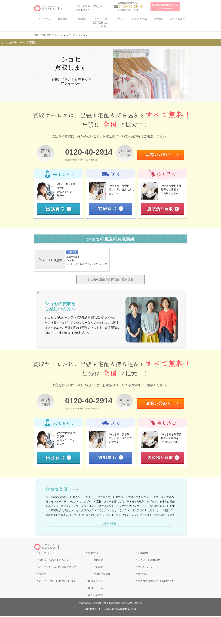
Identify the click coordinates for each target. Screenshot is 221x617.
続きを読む (110, 524)
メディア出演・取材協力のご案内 (100, 22)
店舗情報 (158, 18)
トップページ (43, 18)
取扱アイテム (139, 18)
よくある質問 (177, 18)
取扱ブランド (95, 581)
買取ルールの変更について (54, 560)
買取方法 (93, 553)
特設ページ (45, 574)
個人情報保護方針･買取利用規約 (156, 581)
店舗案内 (143, 553)
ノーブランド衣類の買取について (58, 567)
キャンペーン (145, 567)
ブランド (120, 18)
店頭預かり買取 (102, 574)
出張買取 (63, 18)
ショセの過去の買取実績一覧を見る (110, 279)
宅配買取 (82, 18)
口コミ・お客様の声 (149, 560)
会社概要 (143, 574)
